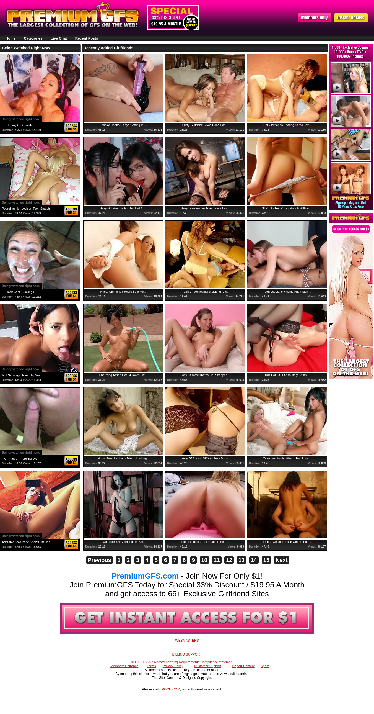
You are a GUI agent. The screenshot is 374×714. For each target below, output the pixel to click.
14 (254, 560)
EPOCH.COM (170, 689)
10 (204, 560)
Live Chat (59, 38)
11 (217, 560)
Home (10, 38)
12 (229, 560)
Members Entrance (124, 666)
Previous (99, 560)
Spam (265, 666)
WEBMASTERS (187, 641)
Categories (33, 38)
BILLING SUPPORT (187, 654)
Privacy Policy (173, 666)
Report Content (243, 666)
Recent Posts (86, 38)
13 (241, 560)
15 (266, 560)
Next (281, 560)
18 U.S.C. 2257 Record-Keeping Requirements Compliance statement (181, 662)
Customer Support (207, 666)
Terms (151, 666)
